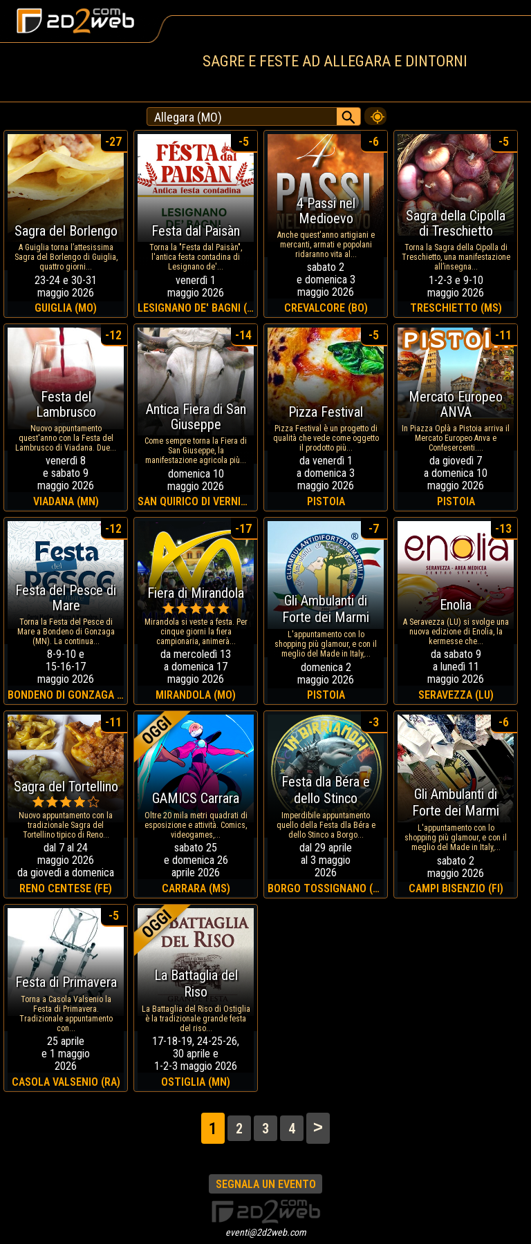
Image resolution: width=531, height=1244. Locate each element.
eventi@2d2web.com (265, 1232)
